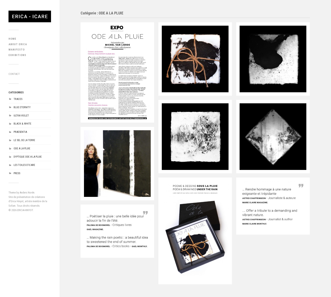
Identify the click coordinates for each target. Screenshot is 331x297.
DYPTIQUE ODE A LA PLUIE (28, 156)
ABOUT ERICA (18, 44)
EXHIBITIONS (17, 55)
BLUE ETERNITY (22, 107)
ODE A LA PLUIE (22, 148)
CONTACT (14, 74)
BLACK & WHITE (22, 123)
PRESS (17, 173)
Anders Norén (27, 192)
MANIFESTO (17, 49)
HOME (12, 38)
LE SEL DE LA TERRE (24, 140)
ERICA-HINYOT (25, 210)
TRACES (18, 99)
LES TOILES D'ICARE (24, 165)
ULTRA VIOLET (21, 115)
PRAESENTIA (20, 131)
